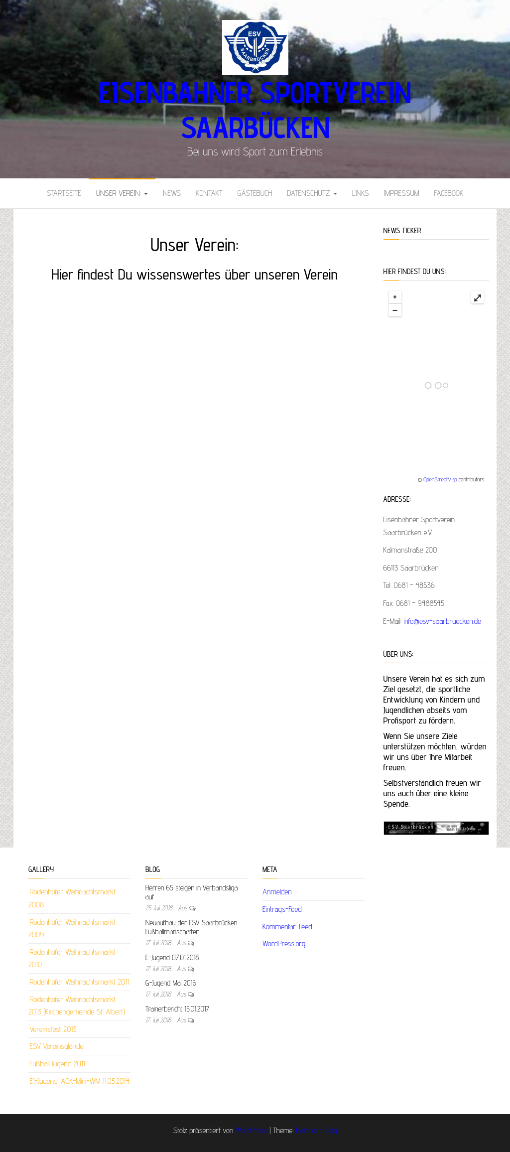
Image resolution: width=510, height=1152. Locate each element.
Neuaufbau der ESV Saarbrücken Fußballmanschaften (191, 927)
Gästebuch (255, 193)
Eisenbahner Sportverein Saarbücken (255, 109)
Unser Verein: (122, 193)
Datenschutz (312, 193)
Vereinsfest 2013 (52, 1029)
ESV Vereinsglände (56, 1046)
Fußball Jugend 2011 (57, 1063)
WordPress (251, 1130)
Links (360, 193)
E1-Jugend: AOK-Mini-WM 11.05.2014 (79, 1081)
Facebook (449, 193)
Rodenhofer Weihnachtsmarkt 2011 (79, 982)
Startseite (64, 193)
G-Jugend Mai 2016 (170, 983)
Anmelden (277, 891)
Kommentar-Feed (287, 926)
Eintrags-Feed (282, 909)
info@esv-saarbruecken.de (443, 621)
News (172, 193)
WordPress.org (283, 943)
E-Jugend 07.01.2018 (172, 957)
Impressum (401, 193)
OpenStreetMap (440, 479)
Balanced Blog (316, 1130)
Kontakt (209, 193)
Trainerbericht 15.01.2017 (177, 1009)
